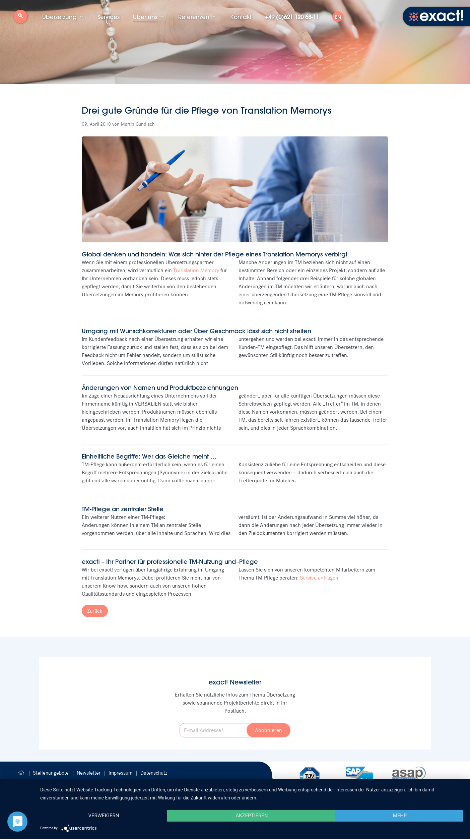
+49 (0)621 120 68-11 (292, 16)
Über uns (145, 16)
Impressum (121, 773)
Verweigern (103, 816)
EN (338, 17)
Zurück (95, 611)
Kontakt (241, 16)
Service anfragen (319, 578)
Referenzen (193, 16)
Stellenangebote (51, 773)
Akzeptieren (252, 816)
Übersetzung (59, 16)
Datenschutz (153, 773)
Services (108, 16)
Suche (20, 19)
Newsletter (89, 773)
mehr (400, 816)
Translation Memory (196, 270)
